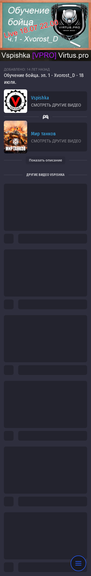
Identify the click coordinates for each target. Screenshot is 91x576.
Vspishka (40, 98)
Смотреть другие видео (56, 105)
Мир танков (43, 134)
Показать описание (45, 160)
